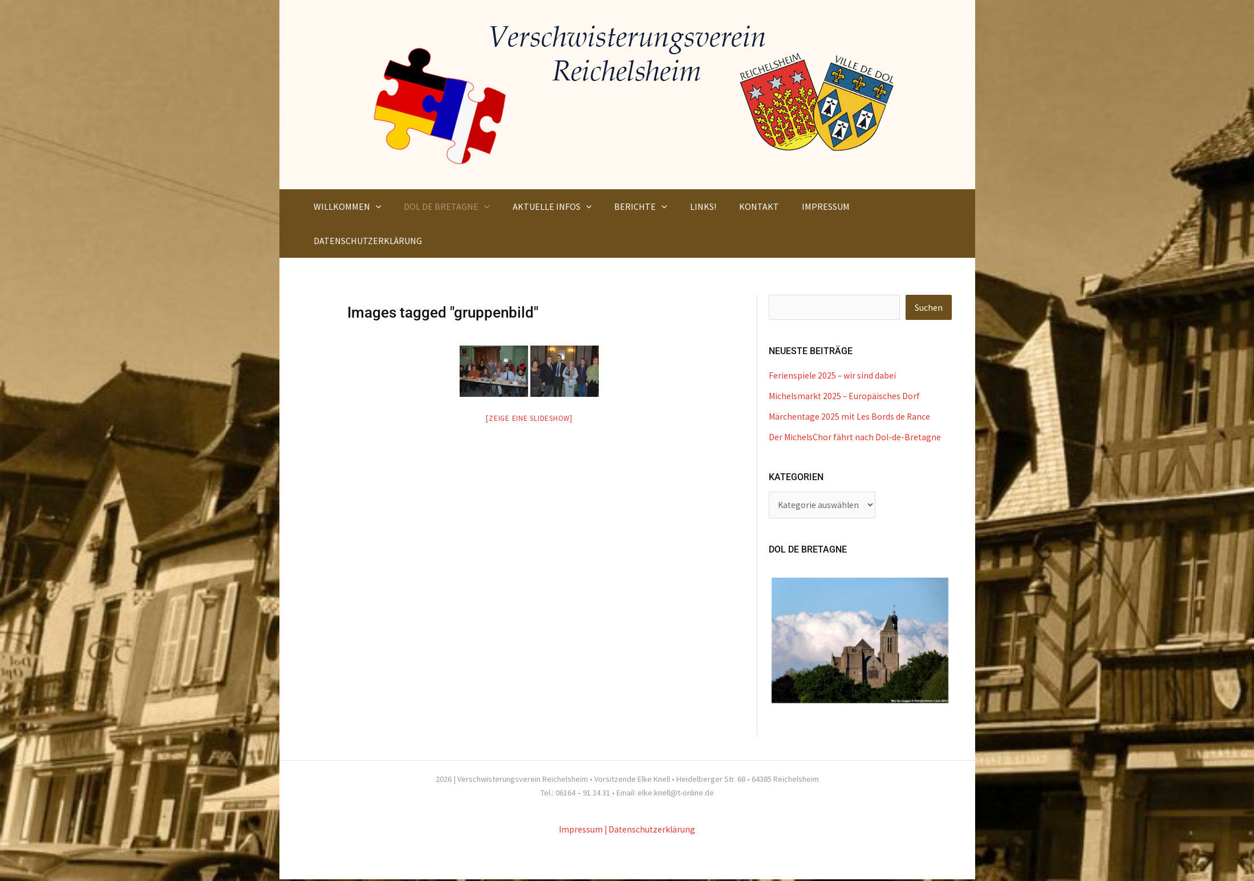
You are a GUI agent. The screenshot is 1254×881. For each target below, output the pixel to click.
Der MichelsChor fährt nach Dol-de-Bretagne (856, 437)
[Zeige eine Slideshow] (529, 418)
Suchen (929, 308)
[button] (373, 206)
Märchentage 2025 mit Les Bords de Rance (850, 417)
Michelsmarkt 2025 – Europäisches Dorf (845, 396)
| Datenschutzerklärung (650, 831)
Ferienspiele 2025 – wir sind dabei (833, 375)
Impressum (580, 831)
